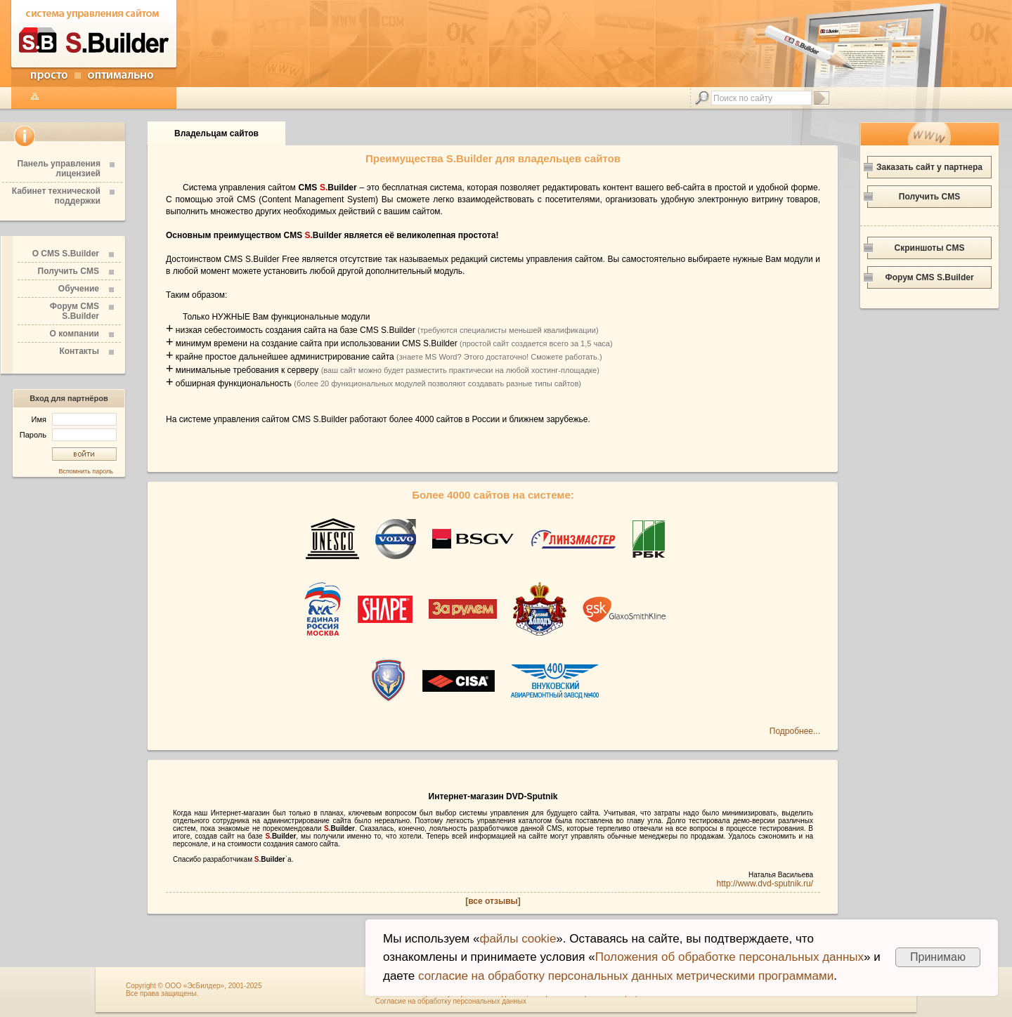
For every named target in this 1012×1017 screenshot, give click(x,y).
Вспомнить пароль (85, 471)
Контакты (79, 351)
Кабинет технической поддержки (56, 196)
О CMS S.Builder (65, 253)
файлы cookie (517, 938)
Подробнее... (795, 731)
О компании (75, 334)
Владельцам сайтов (216, 133)
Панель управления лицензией (59, 168)
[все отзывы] (493, 901)
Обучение (78, 289)
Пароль (68, 434)
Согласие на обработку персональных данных (450, 1001)
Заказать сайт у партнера (929, 167)
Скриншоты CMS (930, 248)
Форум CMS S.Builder (74, 311)
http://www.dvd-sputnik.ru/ (765, 883)
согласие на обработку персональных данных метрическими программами (625, 976)
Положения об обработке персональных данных (729, 957)
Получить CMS (68, 271)
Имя (74, 419)
